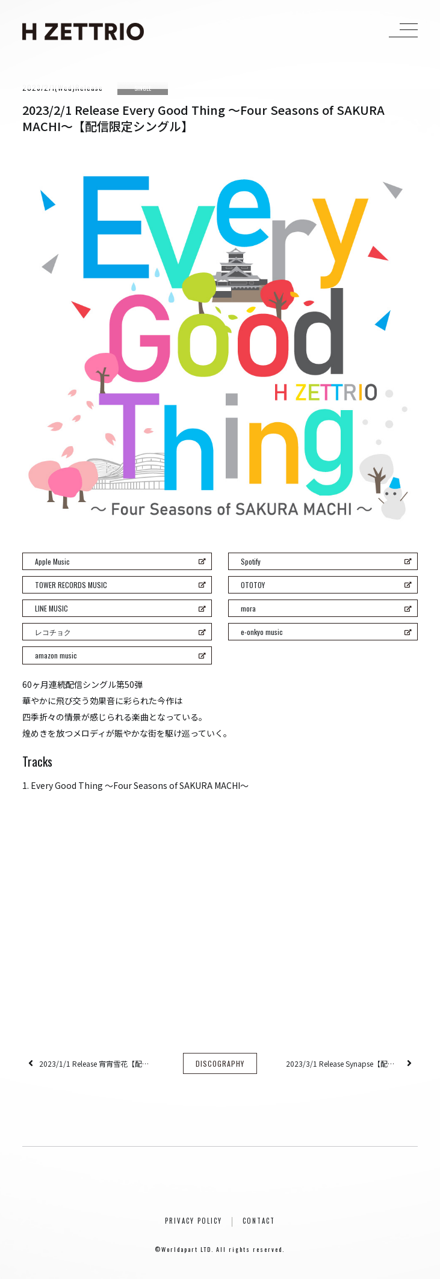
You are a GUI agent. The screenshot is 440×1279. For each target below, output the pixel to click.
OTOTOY (326, 585)
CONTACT (259, 1220)
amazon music (120, 655)
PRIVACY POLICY (193, 1220)
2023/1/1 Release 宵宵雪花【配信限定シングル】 (96, 1063)
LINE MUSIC (120, 608)
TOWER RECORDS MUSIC (120, 585)
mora (326, 608)
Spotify (326, 561)
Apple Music (120, 561)
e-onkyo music (326, 632)
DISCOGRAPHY (220, 1063)
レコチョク (120, 632)
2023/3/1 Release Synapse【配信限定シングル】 (343, 1063)
